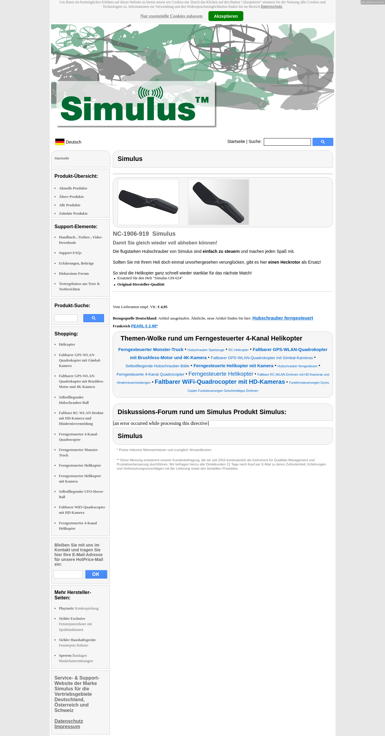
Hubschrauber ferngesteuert (282, 317)
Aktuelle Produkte (73, 188)
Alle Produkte (69, 205)
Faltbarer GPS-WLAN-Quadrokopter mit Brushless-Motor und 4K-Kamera (81, 381)
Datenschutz (271, 7)
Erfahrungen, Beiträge (76, 263)
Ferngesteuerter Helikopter (80, 465)
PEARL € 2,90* (144, 326)
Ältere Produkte (71, 197)
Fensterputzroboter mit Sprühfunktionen (75, 624)
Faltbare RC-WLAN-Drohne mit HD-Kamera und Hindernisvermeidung (81, 418)
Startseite (236, 141)
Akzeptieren (226, 16)
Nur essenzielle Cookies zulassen (171, 16)
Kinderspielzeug (79, 608)
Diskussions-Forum (74, 273)
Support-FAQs (70, 253)
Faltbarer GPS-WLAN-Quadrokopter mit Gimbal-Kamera (80, 360)
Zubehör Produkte (73, 213)
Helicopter (67, 344)
